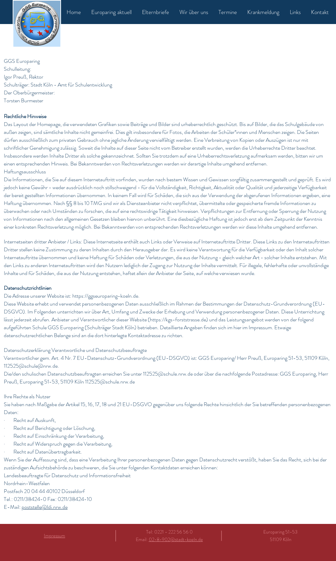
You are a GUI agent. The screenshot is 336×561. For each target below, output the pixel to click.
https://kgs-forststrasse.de (178, 319)
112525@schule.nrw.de (168, 374)
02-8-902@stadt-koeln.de (176, 539)
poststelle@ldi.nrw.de (45, 507)
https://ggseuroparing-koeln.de (105, 296)
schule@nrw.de (41, 366)
